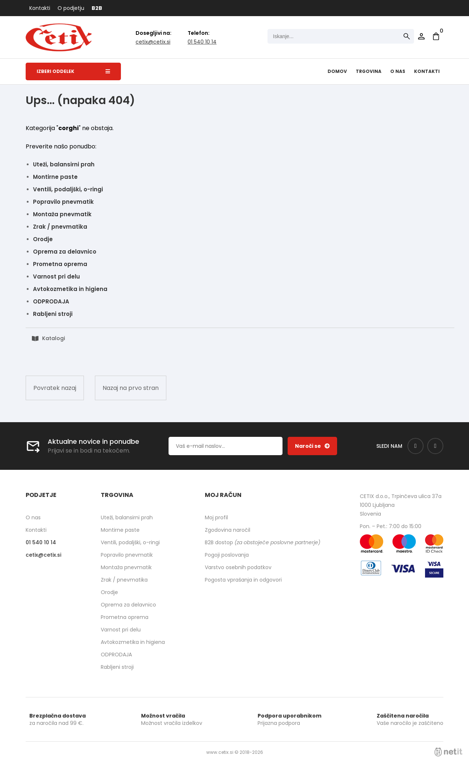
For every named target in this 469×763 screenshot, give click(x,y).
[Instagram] (435, 446)
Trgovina (368, 71)
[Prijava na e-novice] (312, 446)
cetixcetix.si (153, 41)
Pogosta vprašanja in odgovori (243, 579)
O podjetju (71, 8)
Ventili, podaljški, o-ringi (68, 189)
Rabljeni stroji (53, 314)
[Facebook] (415, 446)
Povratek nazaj (54, 388)
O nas (397, 71)
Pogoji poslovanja (227, 555)
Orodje (43, 239)
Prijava (421, 36)
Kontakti (39, 8)
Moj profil (216, 517)
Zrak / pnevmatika (60, 227)
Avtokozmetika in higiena (70, 289)
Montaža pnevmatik (62, 214)
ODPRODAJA (51, 301)
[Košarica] (436, 36)
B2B (97, 8)
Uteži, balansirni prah (64, 164)
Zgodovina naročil (227, 530)
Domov (337, 71)
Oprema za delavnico (64, 251)
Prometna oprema (60, 264)
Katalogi (53, 338)
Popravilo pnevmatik (63, 202)
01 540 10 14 (202, 41)
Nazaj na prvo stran (131, 388)
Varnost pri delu (56, 276)
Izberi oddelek (73, 71)
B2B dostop (262, 542)
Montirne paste (55, 177)
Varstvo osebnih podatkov (238, 567)
